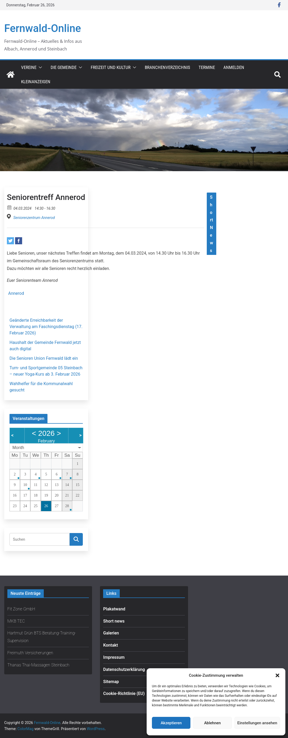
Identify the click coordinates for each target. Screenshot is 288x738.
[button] (277, 675)
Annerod (16, 293)
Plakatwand (114, 608)
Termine (207, 67)
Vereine (28, 67)
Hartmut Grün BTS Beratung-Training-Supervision (41, 636)
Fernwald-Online (42, 28)
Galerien (111, 633)
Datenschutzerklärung (124, 669)
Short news (113, 621)
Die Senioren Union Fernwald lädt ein (43, 358)
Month (18, 447)
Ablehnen (212, 723)
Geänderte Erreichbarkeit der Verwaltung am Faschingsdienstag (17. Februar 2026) (46, 326)
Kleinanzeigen (35, 81)
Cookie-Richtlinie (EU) (124, 693)
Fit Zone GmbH (21, 608)
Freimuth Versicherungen (30, 652)
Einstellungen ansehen (257, 723)
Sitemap (111, 681)
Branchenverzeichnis (167, 67)
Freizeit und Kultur (111, 67)
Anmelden (233, 67)
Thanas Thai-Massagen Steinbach (38, 664)
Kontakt (110, 645)
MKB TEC (16, 621)
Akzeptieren (171, 723)
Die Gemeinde (63, 67)
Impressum (113, 657)
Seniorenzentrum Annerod (34, 218)
